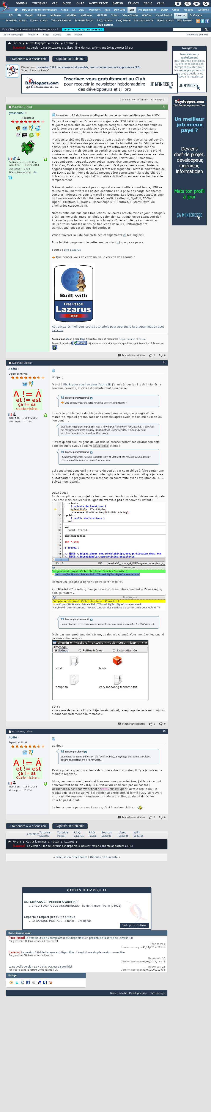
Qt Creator (196, 15)
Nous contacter (119, 994)
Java (107, 9)
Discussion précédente (71, 858)
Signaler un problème (70, 58)
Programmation (147, 9)
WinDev (146, 15)
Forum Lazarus (39, 20)
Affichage (156, 99)
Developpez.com (138, 994)
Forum (17, 43)
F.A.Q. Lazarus (104, 20)
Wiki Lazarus (184, 20)
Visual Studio (130, 15)
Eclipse (41, 15)
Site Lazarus (72, 250)
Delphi (29, 15)
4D (19, 15)
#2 (164, 362)
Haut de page (157, 994)
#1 (164, 106)
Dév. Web (119, 9)
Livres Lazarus (165, 20)
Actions (32, 34)
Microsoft (94, 9)
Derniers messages (13, 34)
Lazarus (180, 15)
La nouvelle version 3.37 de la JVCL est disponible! (40, 968)
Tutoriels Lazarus (61, 20)
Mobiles (188, 9)
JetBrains (55, 15)
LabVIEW (70, 15)
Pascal (55, 43)
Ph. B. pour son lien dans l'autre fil (87, 385)
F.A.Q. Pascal (123, 20)
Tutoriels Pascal (84, 20)
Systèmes (203, 9)
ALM (82, 9)
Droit (147, 3)
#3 (164, 731)
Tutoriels (39, 3)
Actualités (33, 835)
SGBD (164, 9)
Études (133, 3)
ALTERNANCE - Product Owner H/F (51, 903)
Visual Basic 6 (164, 15)
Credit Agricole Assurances (55, 907)
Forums (21, 3)
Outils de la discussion (133, 99)
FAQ (55, 3)
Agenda (57, 34)
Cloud (64, 9)
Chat (80, 3)
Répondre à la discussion (27, 59)
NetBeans (86, 15)
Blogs (66, 3)
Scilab (114, 15)
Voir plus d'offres (135, 926)
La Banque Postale (46, 922)
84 (34, 172)
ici (124, 235)
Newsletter (98, 3)
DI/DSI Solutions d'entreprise (39, 9)
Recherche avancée (197, 34)
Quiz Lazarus (105, 25)
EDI (132, 9)
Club (160, 3)
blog (82, 339)
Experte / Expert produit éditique (50, 918)
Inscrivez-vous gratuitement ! (83, 29)
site (67, 339)
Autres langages (36, 43)
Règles (78, 34)
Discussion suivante (104, 858)
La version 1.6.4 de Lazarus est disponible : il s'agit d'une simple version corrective (73, 954)
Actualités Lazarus (16, 20)
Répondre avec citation (131, 355)
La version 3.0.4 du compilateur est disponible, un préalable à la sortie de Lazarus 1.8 (79, 939)
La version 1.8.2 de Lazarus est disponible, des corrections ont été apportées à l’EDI (88, 67)
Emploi (117, 3)
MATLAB (101, 15)
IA (73, 9)
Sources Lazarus (143, 20)
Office (175, 9)
